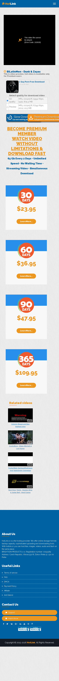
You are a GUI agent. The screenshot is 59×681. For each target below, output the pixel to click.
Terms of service (9, 573)
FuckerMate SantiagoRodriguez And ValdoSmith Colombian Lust (20, 469)
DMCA (5, 582)
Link (9, 3)
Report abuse (11, 618)
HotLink (31, 642)
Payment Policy (9, 586)
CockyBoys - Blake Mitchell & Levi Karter (20, 447)
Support (10, 612)
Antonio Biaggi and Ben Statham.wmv (20, 425)
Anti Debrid (7, 595)
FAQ (4, 577)
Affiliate (6, 591)
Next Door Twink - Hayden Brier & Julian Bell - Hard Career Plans (20, 491)
